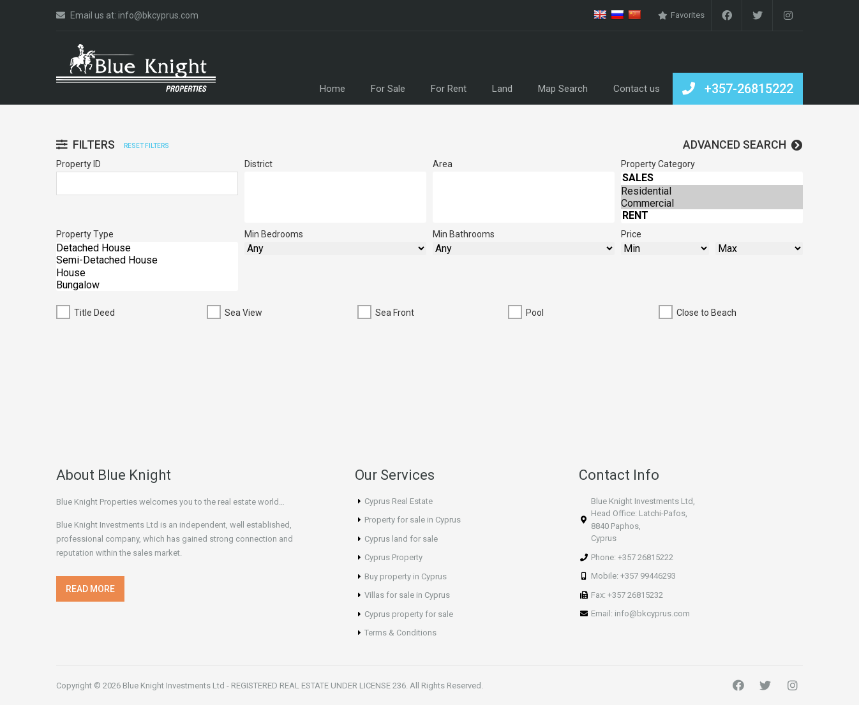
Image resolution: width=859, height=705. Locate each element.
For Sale (388, 88)
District (258, 164)
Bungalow (147, 285)
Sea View (243, 313)
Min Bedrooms (273, 234)
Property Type (85, 234)
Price (631, 234)
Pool (535, 313)
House (147, 273)
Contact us (636, 88)
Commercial (712, 203)
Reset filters (146, 145)
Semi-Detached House (147, 260)
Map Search (563, 88)
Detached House (147, 248)
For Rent (449, 88)
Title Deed (94, 313)
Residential (712, 191)
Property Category (658, 164)
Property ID (78, 164)
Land (502, 88)
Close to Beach (706, 313)
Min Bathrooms (464, 234)
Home (332, 88)
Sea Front (394, 313)
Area (442, 164)
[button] (90, 589)
